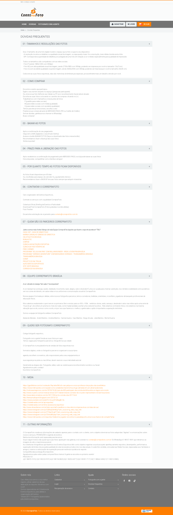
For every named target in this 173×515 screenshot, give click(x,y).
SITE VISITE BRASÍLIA (31, 266)
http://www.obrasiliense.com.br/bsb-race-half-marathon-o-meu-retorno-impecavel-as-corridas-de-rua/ (61, 407)
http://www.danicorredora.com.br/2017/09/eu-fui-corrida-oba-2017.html (50, 395)
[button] (117, 24)
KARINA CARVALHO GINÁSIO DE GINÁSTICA (39, 235)
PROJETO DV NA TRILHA (32, 261)
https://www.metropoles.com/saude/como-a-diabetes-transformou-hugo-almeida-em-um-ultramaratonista (63, 388)
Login (70, 484)
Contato (103, 488)
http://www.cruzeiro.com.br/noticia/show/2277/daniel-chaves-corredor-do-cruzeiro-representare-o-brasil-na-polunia (66, 393)
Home (23, 30)
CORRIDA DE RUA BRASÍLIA (33, 269)
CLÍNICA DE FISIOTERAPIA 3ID (34, 247)
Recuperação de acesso (70, 488)
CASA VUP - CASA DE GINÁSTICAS (35, 232)
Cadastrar (70, 480)
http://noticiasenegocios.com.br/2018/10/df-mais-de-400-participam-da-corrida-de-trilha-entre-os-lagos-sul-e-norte (65, 390)
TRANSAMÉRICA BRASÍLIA (32, 256)
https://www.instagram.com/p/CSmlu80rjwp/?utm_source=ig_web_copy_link (51, 414)
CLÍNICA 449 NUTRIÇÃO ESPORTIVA (36, 244)
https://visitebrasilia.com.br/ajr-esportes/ (38, 402)
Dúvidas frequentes (33, 30)
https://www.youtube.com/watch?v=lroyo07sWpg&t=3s (43, 400)
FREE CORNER (28, 249)
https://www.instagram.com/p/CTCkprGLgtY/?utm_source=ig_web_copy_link (51, 412)
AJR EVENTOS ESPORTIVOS (33, 264)
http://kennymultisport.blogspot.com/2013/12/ (40, 398)
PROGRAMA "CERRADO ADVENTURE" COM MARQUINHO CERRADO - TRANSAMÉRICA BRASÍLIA (58, 254)
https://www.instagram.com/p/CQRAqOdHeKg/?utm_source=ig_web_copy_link (52, 410)
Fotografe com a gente (103, 480)
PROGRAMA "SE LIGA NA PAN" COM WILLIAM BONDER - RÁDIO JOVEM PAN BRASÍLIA (54, 252)
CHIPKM (26, 242)
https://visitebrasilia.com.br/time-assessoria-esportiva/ (43, 405)
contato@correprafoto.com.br (66, 214)
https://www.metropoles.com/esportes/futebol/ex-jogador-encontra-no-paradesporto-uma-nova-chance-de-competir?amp (68, 417)
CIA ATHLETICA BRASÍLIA (32, 237)
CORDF (25, 259)
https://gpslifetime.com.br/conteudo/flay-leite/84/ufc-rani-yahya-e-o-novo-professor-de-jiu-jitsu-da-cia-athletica (64, 385)
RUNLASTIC (27, 239)
